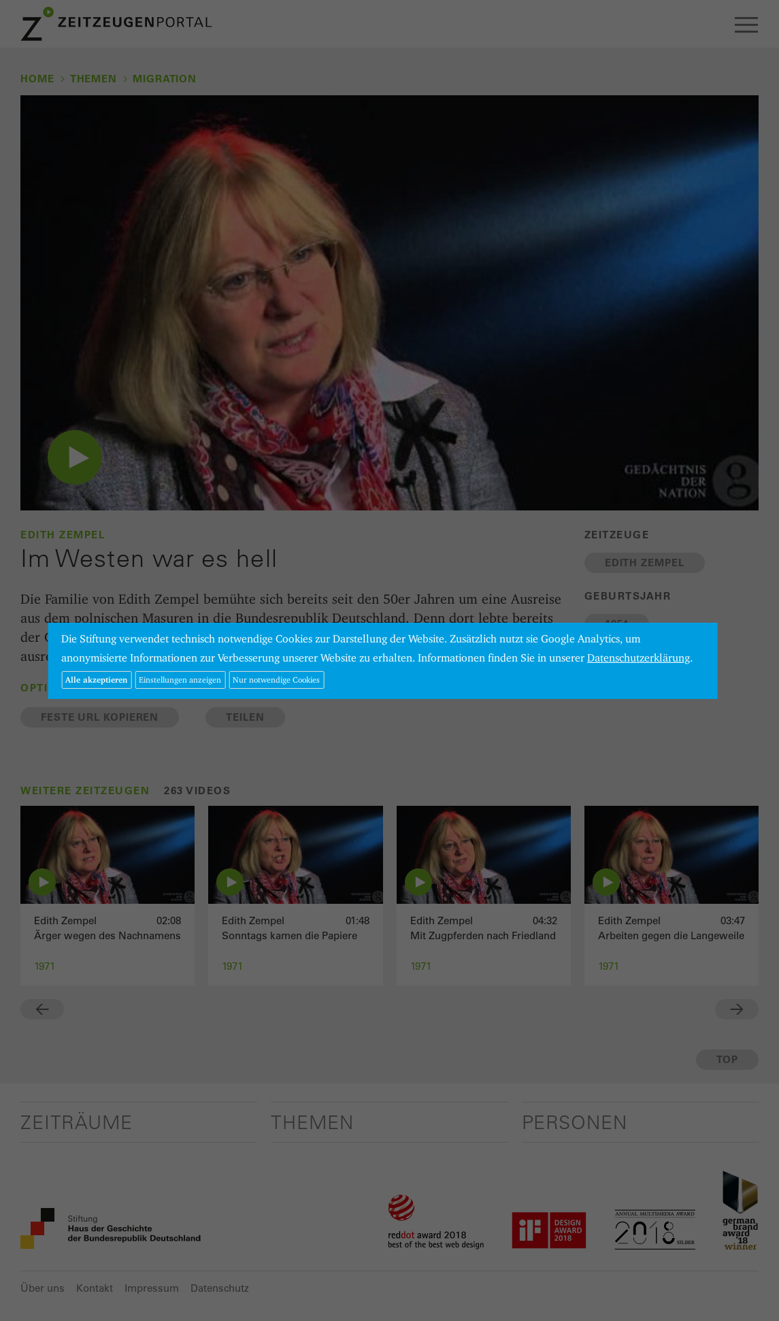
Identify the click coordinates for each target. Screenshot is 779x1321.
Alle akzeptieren (96, 679)
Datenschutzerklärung (638, 657)
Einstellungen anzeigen (180, 679)
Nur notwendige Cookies (276, 679)
